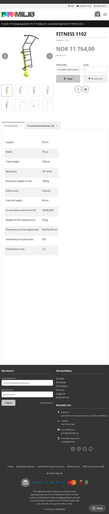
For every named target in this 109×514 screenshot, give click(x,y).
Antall (85, 64)
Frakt (10, 466)
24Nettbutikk (60, 509)
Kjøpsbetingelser (25, 466)
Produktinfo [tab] (11, 125)
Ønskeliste (95, 78)
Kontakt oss (62, 397)
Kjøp (68, 78)
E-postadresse (9, 378)
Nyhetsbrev (73, 466)
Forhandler (62, 386)
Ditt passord (7, 389)
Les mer (69, 503)
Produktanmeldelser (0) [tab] (40, 125)
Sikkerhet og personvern (51, 466)
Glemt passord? (46, 403)
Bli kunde (61, 382)
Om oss (60, 389)
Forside (5, 23)
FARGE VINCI (61, 64)
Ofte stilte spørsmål (93, 466)
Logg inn (61, 393)
